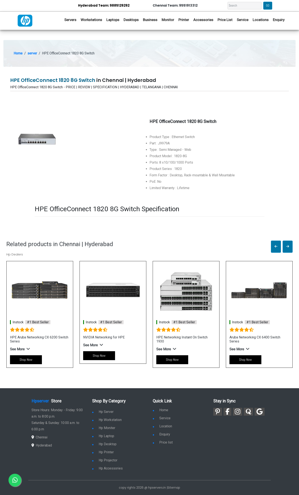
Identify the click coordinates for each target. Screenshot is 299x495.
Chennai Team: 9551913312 (175, 5)
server (32, 53)
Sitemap (174, 487)
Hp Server (103, 412)
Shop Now (26, 359)
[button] (276, 247)
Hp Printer (103, 452)
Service (242, 20)
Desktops (131, 20)
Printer (183, 20)
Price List (225, 20)
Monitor (168, 20)
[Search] (245, 5)
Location (162, 426)
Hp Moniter (103, 428)
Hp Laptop (103, 436)
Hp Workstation (107, 420)
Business (150, 20)
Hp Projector (104, 460)
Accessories (203, 20)
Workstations (91, 20)
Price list (163, 442)
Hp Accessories (107, 468)
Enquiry (279, 20)
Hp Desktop (104, 444)
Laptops (112, 20)
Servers (70, 20)
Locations (261, 20)
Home (18, 53)
